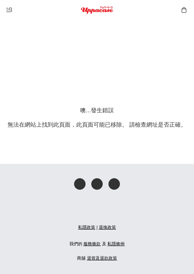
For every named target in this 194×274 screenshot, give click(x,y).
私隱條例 (116, 243)
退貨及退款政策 (102, 258)
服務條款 (92, 243)
